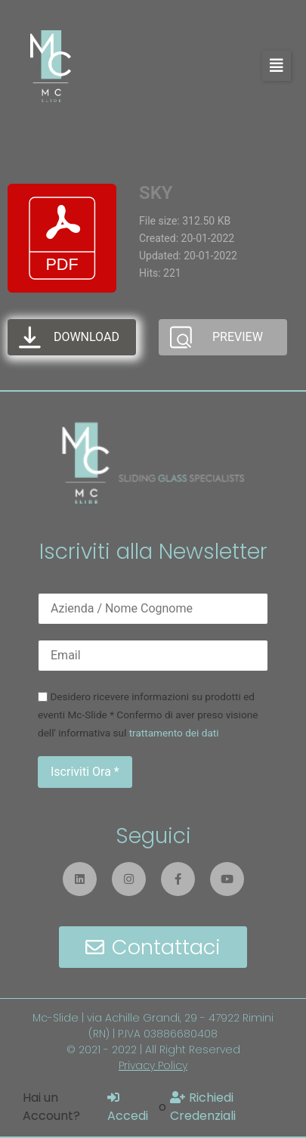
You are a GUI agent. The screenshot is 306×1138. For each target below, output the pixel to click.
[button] (276, 66)
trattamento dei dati (174, 733)
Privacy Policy (153, 1065)
